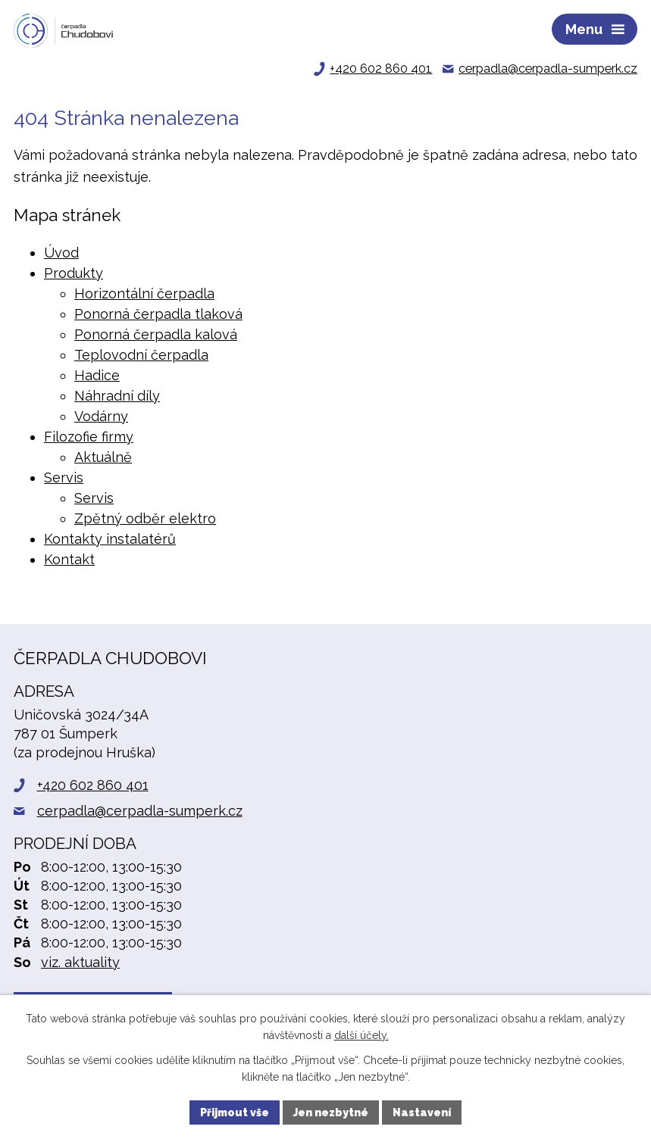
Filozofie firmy (88, 437)
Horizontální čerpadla (144, 293)
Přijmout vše (234, 1112)
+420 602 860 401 (93, 785)
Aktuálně (103, 457)
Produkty (73, 273)
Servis (63, 477)
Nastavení (422, 1112)
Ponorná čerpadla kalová (155, 334)
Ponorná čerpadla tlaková (158, 314)
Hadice (97, 375)
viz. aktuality (80, 962)
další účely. (361, 1036)
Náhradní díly (117, 396)
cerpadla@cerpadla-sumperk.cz (140, 811)
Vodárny (101, 416)
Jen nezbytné (330, 1112)
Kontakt (69, 559)
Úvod (61, 253)
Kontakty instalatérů (110, 539)
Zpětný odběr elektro (145, 518)
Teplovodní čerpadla (141, 355)
